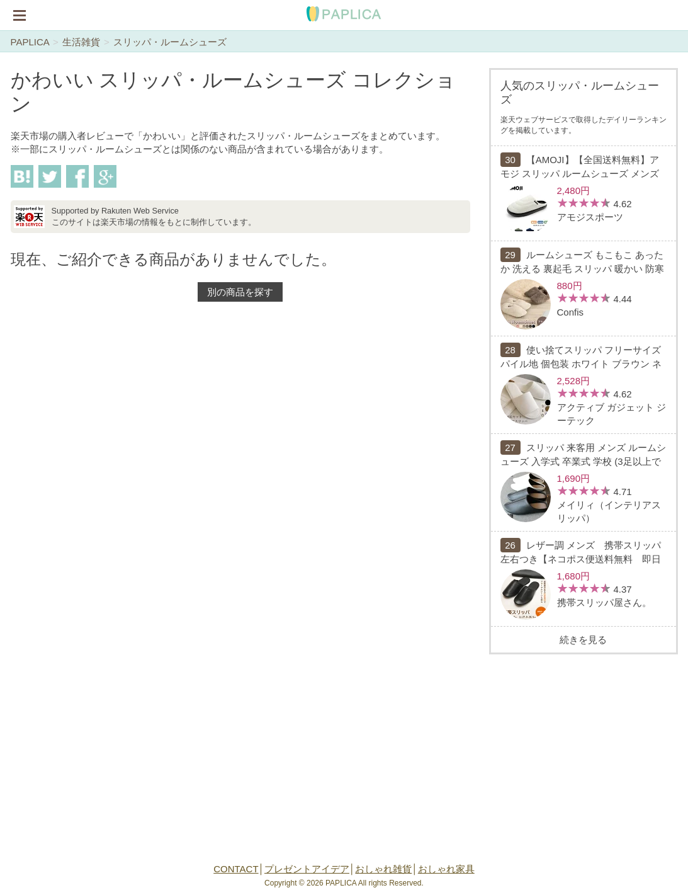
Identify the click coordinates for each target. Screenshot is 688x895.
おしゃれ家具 (446, 869)
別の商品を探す (240, 292)
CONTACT (235, 869)
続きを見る (583, 639)
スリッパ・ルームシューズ (170, 42)
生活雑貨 (81, 42)
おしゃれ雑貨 (383, 869)
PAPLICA (30, 42)
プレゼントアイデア (306, 869)
